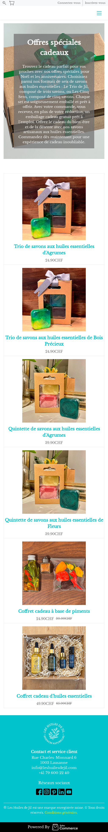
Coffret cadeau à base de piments (54, 611)
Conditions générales (61, 812)
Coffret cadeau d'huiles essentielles (54, 696)
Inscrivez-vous (95, 3)
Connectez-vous (69, 3)
